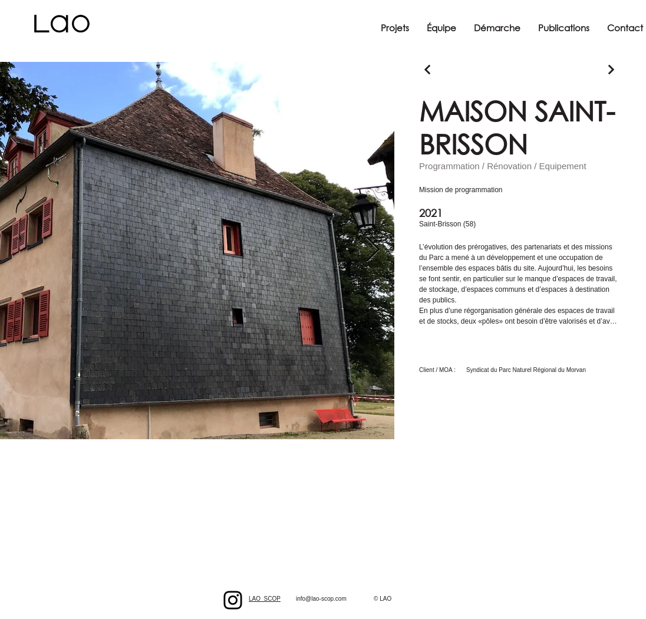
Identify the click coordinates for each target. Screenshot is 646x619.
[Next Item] (373, 250)
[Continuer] (427, 69)
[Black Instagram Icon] (232, 600)
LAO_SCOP (265, 598)
